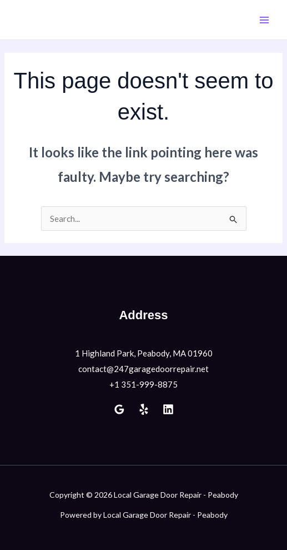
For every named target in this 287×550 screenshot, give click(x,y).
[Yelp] (143, 409)
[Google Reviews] (119, 409)
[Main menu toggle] (264, 20)
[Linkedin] (168, 409)
